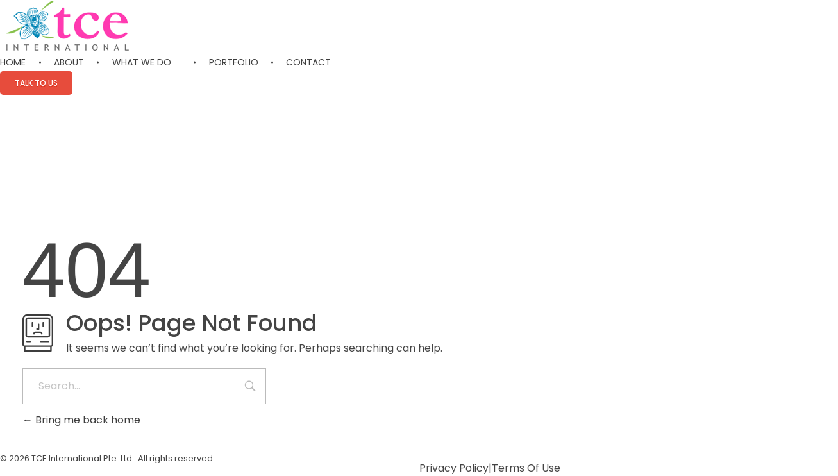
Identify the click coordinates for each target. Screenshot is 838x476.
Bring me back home (81, 419)
